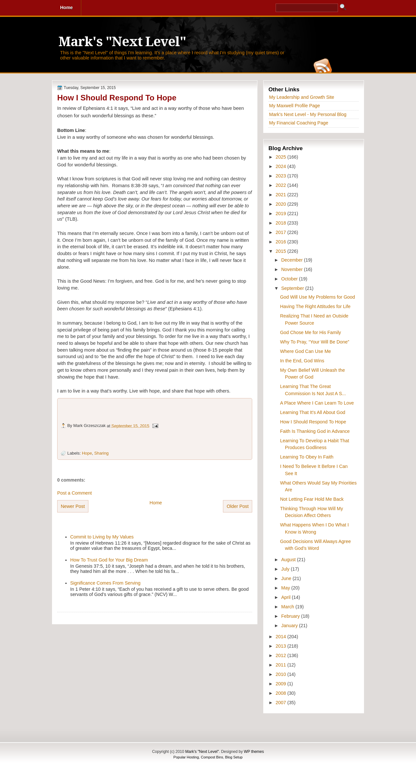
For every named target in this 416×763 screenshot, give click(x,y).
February (291, 616)
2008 (281, 693)
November (292, 269)
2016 (281, 241)
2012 (281, 655)
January (290, 625)
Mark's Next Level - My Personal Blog (307, 114)
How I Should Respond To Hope (116, 97)
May (286, 587)
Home (156, 502)
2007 (281, 702)
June (286, 578)
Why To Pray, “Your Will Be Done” (314, 341)
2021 (281, 194)
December (292, 260)
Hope (87, 453)
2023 (281, 175)
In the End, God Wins (302, 360)
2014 (281, 636)
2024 (281, 166)
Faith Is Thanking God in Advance (315, 431)
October (290, 278)
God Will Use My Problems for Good (317, 297)
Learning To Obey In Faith (306, 456)
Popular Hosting (186, 757)
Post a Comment (74, 493)
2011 (281, 664)
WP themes (254, 751)
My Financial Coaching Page (298, 122)
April (286, 597)
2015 (281, 251)
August (289, 559)
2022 (281, 185)
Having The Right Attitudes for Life (315, 306)
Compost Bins (212, 757)
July (286, 569)
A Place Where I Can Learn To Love (317, 403)
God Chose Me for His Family (310, 332)
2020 (281, 204)
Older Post (238, 506)
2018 (281, 223)
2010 (281, 674)
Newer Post (73, 506)
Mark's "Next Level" (122, 41)
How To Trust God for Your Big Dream (109, 560)
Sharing (101, 453)
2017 (281, 232)
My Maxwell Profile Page (294, 105)
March (288, 606)
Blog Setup (234, 757)
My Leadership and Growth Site (301, 97)
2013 (281, 646)
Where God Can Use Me (305, 351)
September (293, 288)
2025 (281, 157)
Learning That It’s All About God (312, 412)
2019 (281, 213)
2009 (281, 683)
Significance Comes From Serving (105, 583)
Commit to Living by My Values (102, 536)
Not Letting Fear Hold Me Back (312, 499)
